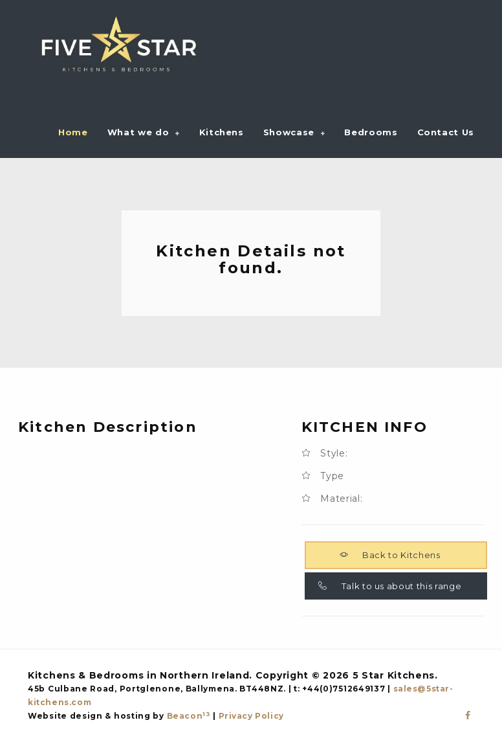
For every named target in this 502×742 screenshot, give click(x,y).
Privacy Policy (251, 716)
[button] (144, 132)
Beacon (189, 716)
